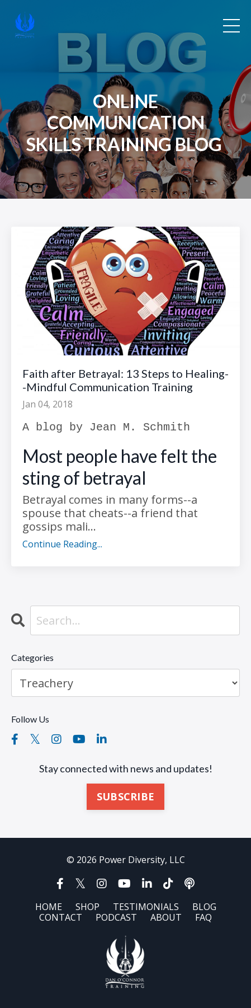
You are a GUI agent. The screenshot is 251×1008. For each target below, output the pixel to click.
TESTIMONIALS (146, 907)
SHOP (87, 907)
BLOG (204, 907)
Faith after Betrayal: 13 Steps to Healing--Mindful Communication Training (125, 380)
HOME (48, 907)
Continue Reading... (62, 544)
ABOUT (166, 917)
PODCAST (116, 917)
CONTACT (60, 917)
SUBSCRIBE (125, 796)
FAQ (203, 917)
